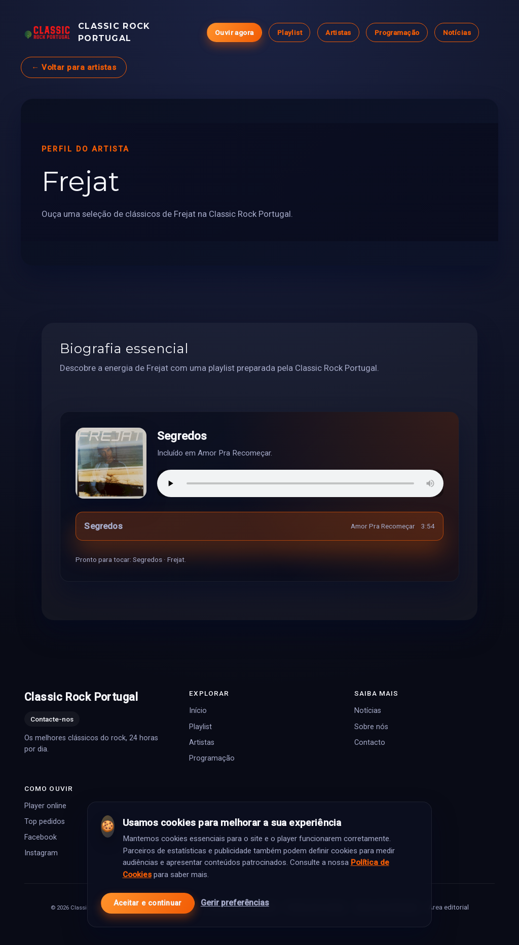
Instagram (41, 853)
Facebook (40, 837)
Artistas (338, 32)
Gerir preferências (235, 900)
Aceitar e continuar (148, 900)
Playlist (289, 32)
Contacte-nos (51, 719)
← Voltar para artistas (73, 67)
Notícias (457, 32)
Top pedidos (44, 821)
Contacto (369, 742)
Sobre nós (371, 726)
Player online (45, 806)
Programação (397, 32)
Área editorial (448, 907)
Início (198, 710)
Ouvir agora (234, 32)
